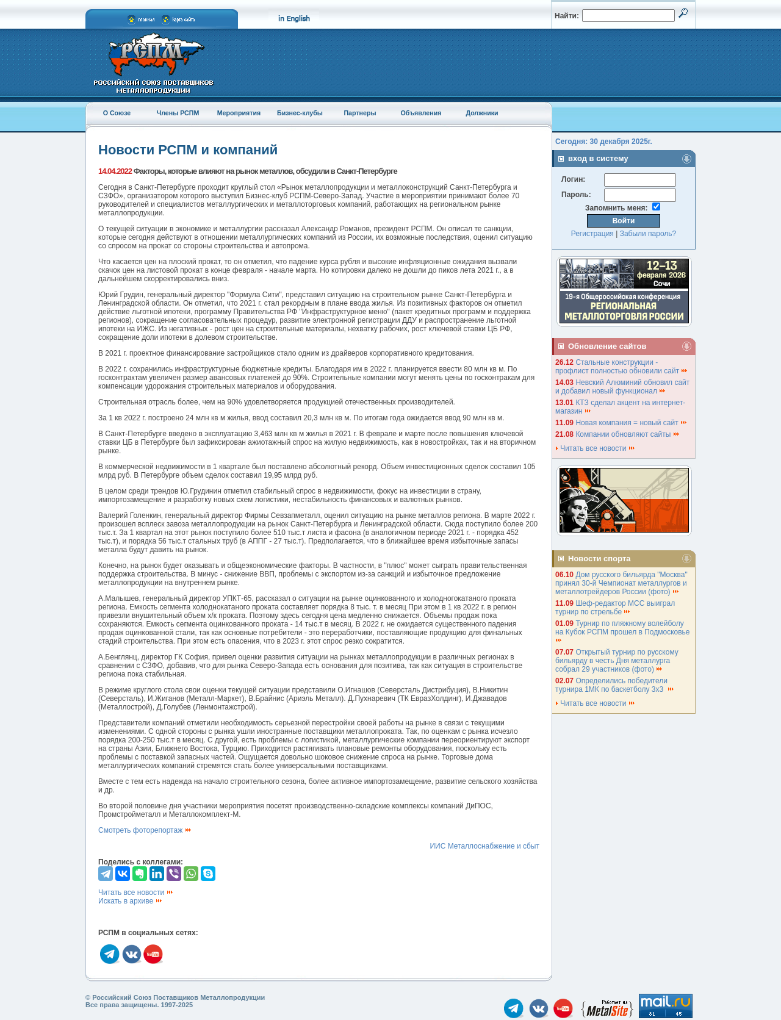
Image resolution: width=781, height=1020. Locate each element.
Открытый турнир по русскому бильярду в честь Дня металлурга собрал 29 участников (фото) (616, 660)
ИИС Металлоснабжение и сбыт (484, 846)
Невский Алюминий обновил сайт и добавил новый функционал (622, 386)
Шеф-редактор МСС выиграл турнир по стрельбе (615, 607)
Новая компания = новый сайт (631, 422)
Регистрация (592, 233)
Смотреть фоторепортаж (145, 830)
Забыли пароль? (648, 233)
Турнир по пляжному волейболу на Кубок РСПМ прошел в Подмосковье (623, 631)
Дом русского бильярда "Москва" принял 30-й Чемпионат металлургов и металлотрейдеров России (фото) (621, 583)
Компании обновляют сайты (627, 434)
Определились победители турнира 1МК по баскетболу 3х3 (615, 685)
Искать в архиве (130, 901)
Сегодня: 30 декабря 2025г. (603, 141)
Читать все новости (136, 892)
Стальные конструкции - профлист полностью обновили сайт (621, 366)
